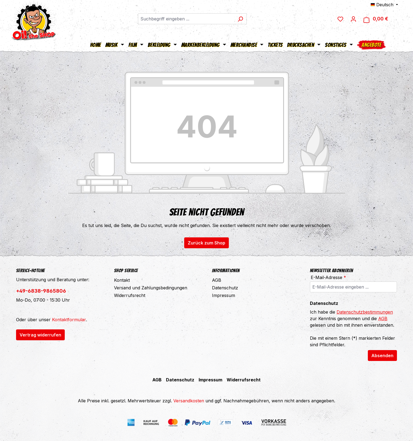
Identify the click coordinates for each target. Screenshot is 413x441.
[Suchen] (243, 19)
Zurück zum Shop (206, 243)
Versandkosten (188, 400)
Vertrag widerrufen (40, 335)
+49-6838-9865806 (41, 291)
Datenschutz (225, 287)
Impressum (223, 295)
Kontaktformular (69, 319)
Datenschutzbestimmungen (365, 312)
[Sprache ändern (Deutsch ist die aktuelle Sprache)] (384, 4)
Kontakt (122, 280)
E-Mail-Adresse (328, 277)
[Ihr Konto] (358, 19)
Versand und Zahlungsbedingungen (150, 287)
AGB (216, 280)
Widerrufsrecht (129, 295)
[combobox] (189, 19)
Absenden (382, 355)
